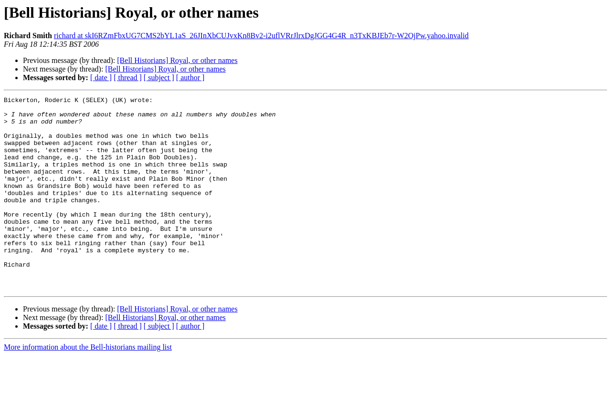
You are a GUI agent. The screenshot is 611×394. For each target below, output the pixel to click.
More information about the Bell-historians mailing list (88, 386)
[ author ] (190, 77)
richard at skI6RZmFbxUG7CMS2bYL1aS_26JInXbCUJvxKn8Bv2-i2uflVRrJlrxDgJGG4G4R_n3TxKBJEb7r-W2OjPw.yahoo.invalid (261, 35)
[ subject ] (159, 77)
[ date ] (101, 77)
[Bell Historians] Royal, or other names (177, 60)
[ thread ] (128, 77)
